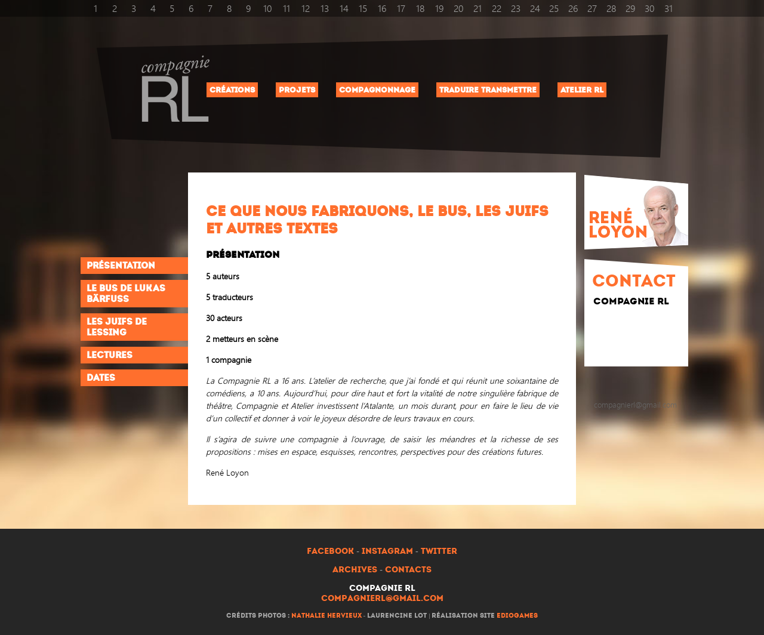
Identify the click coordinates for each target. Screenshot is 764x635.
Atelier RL (581, 89)
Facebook (330, 551)
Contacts (408, 570)
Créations (232, 89)
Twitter (439, 551)
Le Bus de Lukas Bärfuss (126, 293)
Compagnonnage (377, 89)
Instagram (387, 551)
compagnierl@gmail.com (382, 598)
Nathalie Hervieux (326, 615)
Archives (354, 570)
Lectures (110, 355)
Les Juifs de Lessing (117, 327)
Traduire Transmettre (488, 89)
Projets (297, 89)
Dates (101, 377)
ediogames (517, 615)
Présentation (121, 265)
